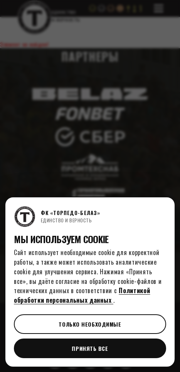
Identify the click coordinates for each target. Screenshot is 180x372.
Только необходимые (90, 324)
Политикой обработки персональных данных (82, 295)
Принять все (90, 348)
